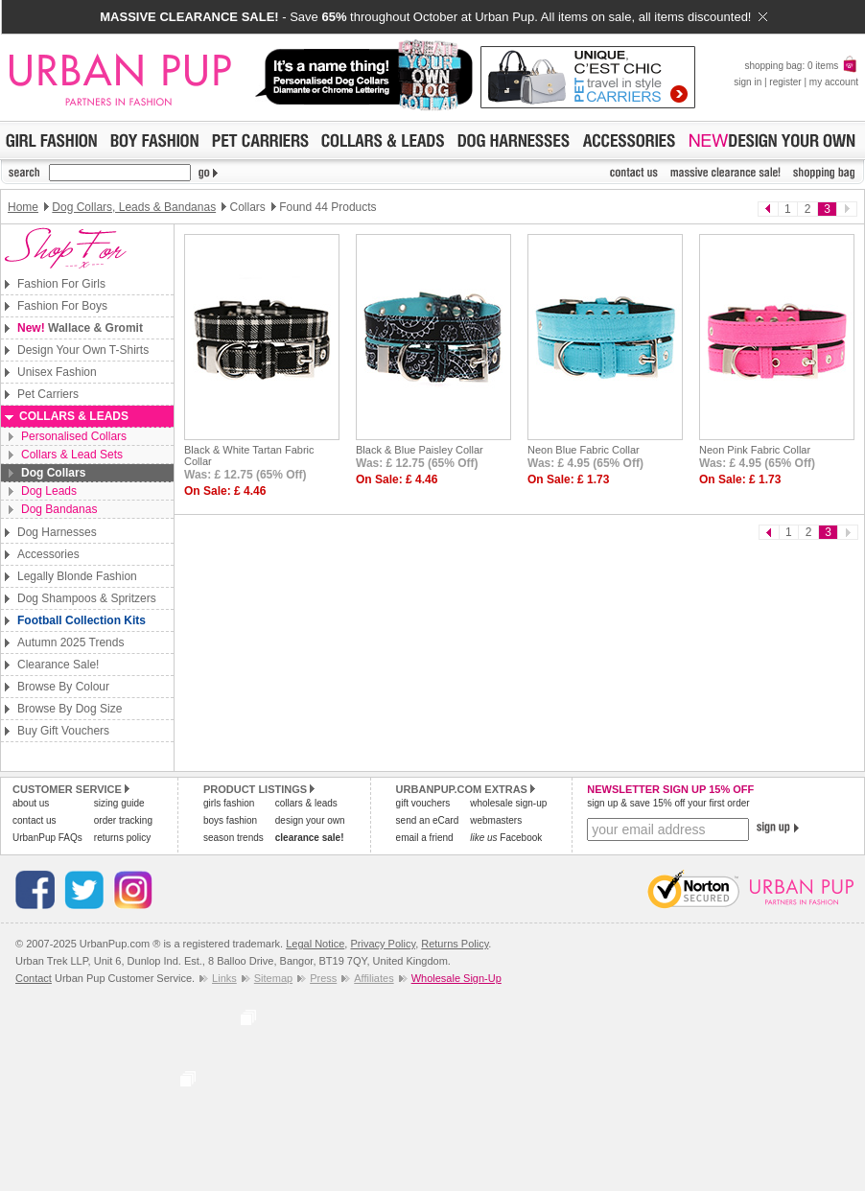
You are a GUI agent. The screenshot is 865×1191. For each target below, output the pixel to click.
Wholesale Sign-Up (456, 978)
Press (323, 978)
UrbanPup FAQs (47, 837)
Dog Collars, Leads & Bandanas (134, 207)
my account (833, 82)
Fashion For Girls (61, 284)
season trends (233, 837)
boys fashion (230, 820)
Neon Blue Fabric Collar (583, 449)
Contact (33, 978)
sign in (747, 82)
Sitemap (273, 978)
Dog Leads (49, 491)
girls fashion (228, 803)
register (785, 82)
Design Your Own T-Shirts (83, 350)
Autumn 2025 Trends (70, 642)
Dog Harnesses (57, 532)
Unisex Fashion (57, 372)
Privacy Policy (382, 943)
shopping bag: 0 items (801, 65)
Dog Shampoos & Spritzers (86, 598)
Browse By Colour (63, 686)
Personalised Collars (74, 436)
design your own (310, 820)
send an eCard (427, 820)
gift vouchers (423, 803)
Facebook (506, 837)
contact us (34, 820)
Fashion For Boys (62, 306)
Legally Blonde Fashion (77, 576)
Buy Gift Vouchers (63, 730)
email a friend (425, 837)
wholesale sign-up (508, 803)
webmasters (496, 820)
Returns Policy (454, 943)
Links (224, 978)
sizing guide (119, 803)
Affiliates (373, 978)
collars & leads (306, 803)
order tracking (123, 820)
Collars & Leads (74, 416)
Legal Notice (315, 943)
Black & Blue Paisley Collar (419, 449)
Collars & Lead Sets (72, 454)
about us (30, 803)
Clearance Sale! (58, 664)
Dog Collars (53, 472)
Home (23, 207)
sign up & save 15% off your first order (668, 803)
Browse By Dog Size (69, 708)
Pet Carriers (48, 394)
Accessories (48, 554)
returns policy (122, 837)
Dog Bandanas (59, 509)
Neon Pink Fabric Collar (754, 449)
